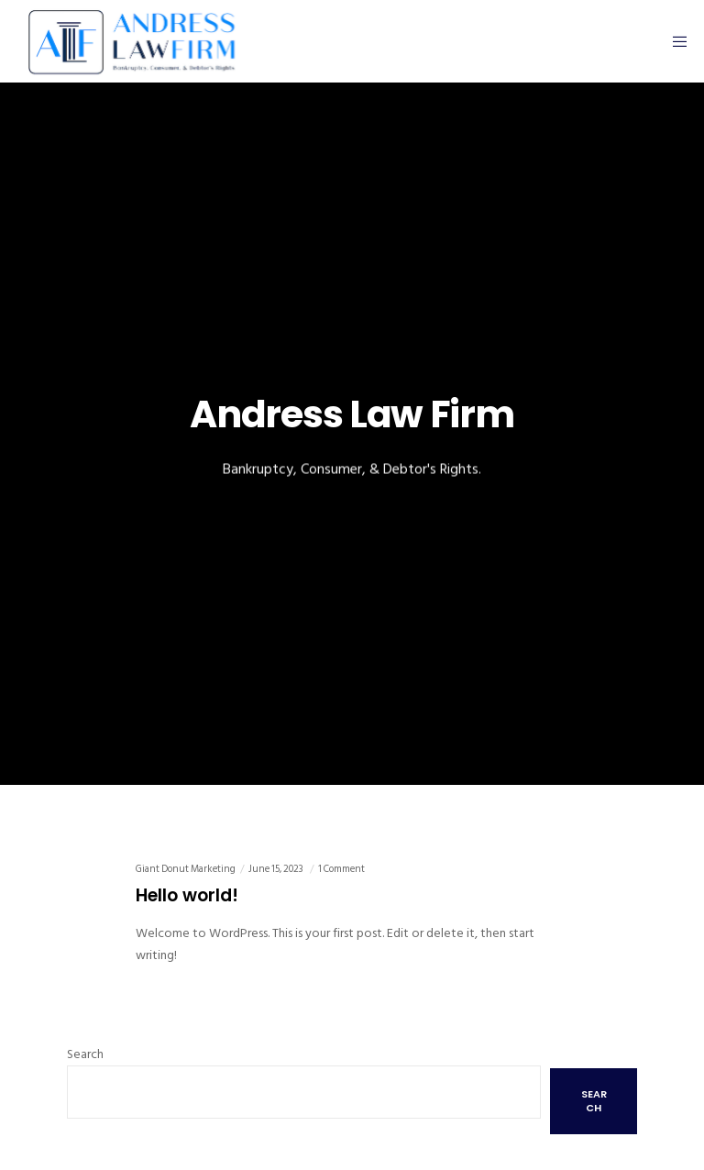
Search (85, 1054)
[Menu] (673, 41)
